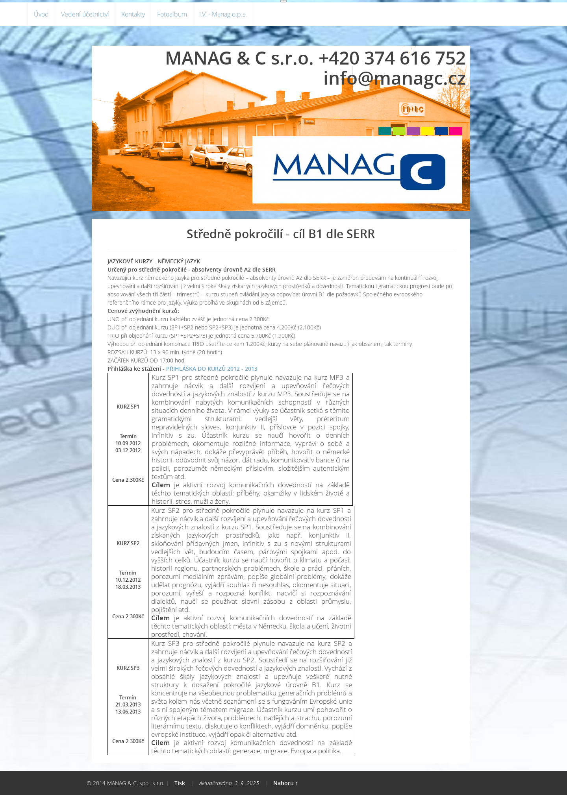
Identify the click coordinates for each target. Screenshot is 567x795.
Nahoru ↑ (285, 783)
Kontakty (133, 14)
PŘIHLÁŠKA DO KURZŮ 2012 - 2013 (212, 368)
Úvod (41, 14)
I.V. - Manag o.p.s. (223, 14)
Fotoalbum (172, 14)
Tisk (179, 783)
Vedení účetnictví (85, 14)
